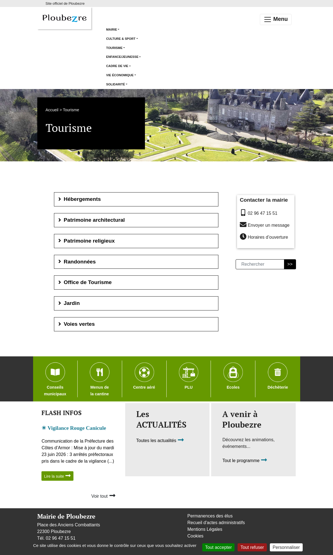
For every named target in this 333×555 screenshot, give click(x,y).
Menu (275, 19)
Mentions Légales (205, 529)
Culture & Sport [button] (120, 38)
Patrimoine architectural (91, 220)
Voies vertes (76, 324)
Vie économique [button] (120, 75)
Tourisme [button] (114, 48)
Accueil (52, 110)
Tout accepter (218, 547)
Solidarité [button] (115, 84)
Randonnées (76, 262)
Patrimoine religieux (86, 241)
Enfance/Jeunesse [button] (122, 56)
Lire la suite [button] (57, 475)
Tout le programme (244, 460)
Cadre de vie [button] (117, 66)
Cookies (196, 536)
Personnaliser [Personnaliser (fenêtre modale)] (286, 547)
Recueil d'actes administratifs (216, 522)
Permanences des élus (210, 516)
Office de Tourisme (84, 282)
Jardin (68, 303)
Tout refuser (252, 547)
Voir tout (103, 495)
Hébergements (79, 199)
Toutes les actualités (160, 440)
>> (290, 264)
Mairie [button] (111, 29)
